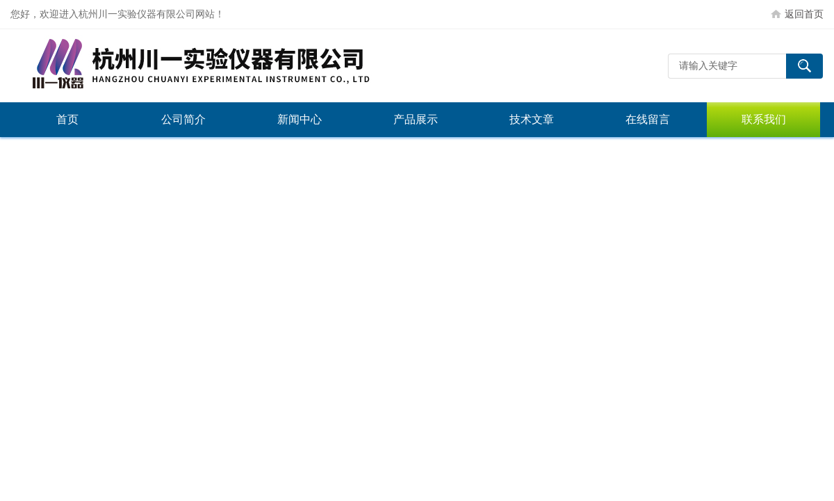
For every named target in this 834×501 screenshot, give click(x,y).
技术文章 (531, 119)
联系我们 (764, 119)
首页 (67, 119)
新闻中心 (299, 119)
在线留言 (648, 119)
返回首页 (804, 13)
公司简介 (183, 119)
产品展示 (415, 119)
